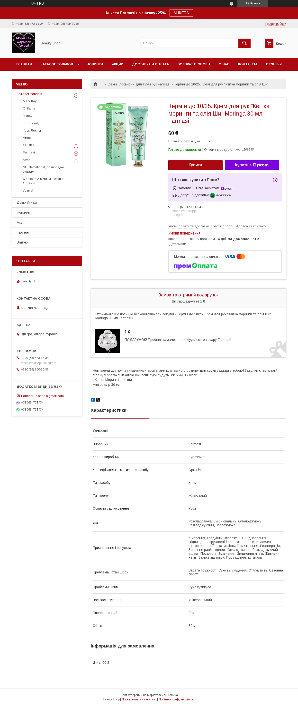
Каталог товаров (57, 64)
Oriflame (29, 108)
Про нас (23, 232)
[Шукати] (244, 43)
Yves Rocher (32, 130)
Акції (20, 222)
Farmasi (29, 152)
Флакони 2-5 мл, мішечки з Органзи (43, 181)
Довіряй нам (27, 202)
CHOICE (29, 145)
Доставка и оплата (150, 64)
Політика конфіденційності (177, 699)
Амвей (27, 138)
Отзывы (274, 64)
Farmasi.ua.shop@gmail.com (42, 395)
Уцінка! (28, 190)
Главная (24, 64)
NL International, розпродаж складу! (43, 169)
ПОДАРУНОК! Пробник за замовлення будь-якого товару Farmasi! (178, 340)
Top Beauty (31, 123)
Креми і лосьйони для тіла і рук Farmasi (138, 84)
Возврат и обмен (194, 64)
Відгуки (22, 242)
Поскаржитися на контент (139, 699)
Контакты (247, 64)
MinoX (27, 116)
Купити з (252, 165)
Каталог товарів (29, 94)
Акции (117, 64)
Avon (26, 160)
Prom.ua (172, 695)
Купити (195, 165)
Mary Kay (30, 101)
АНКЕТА (181, 13)
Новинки (95, 64)
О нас (224, 64)
